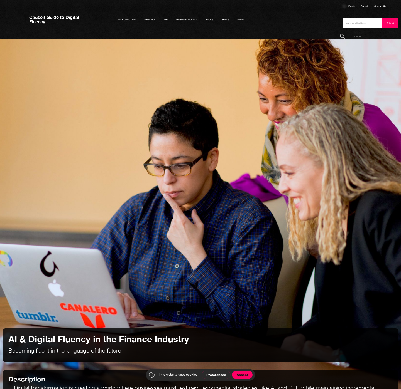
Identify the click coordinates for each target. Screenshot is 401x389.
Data (165, 19)
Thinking (149, 19)
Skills (225, 19)
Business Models (186, 19)
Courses (344, 6)
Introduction (127, 19)
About (241, 19)
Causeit (365, 6)
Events (351, 6)
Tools (209, 19)
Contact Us (380, 6)
